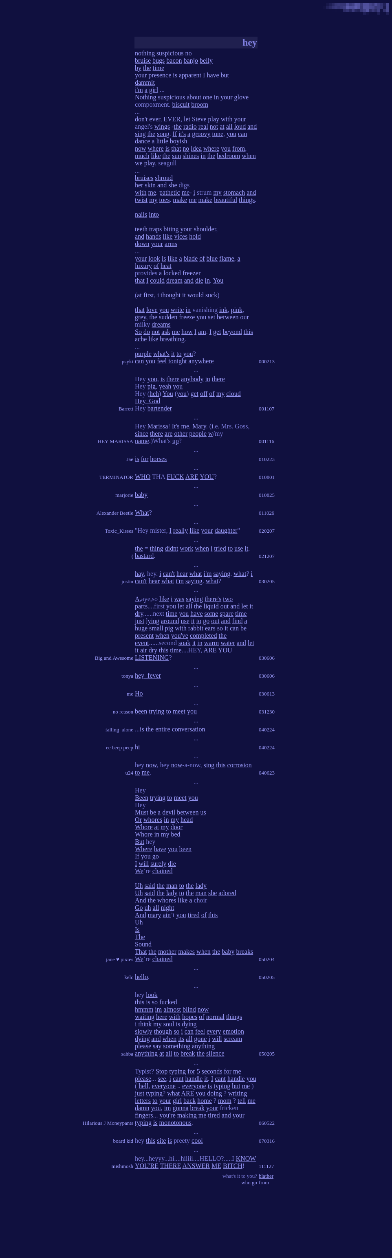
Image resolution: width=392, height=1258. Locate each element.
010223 (267, 459)
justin (127, 581)
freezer (191, 273)
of (202, 258)
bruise (143, 60)
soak (184, 642)
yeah (165, 386)
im (158, 1009)
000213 (267, 361)
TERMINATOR (116, 477)
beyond (232, 331)
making (187, 1115)
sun (176, 155)
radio (190, 126)
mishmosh (122, 1166)
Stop (161, 1071)
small (156, 628)
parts (141, 606)
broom (199, 104)
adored (227, 892)
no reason (123, 712)
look (154, 258)
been (141, 711)
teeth (141, 229)
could (157, 280)
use (238, 548)
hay (139, 573)
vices (180, 236)
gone (200, 1038)
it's (182, 133)
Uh (139, 885)
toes (164, 199)
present (144, 635)
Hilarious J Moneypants (108, 1123)
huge (141, 628)
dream (174, 280)
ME (216, 1165)
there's (213, 598)
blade (191, 258)
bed (175, 834)
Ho (139, 693)
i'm (139, 89)
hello (141, 976)
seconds (212, 1071)
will (144, 863)
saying (222, 573)
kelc (128, 977)
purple (143, 353)
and (252, 126)
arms (171, 243)
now (140, 148)
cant (178, 1078)
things (247, 199)
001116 (266, 441)
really (180, 530)
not (214, 126)
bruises (144, 177)
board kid (123, 1141)
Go (139, 907)
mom (224, 1100)
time (158, 67)
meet (179, 711)
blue (212, 258)
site (161, 1140)
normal (215, 1016)
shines (191, 155)
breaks (244, 951)
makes (186, 951)
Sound (143, 944)
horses (158, 458)
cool (197, 1140)
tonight (177, 361)
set (211, 317)
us (203, 812)
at (222, 126)
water (227, 642)
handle (194, 1078)
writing (237, 1093)
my (217, 192)
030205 (267, 581)
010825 (267, 495)
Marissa (158, 426)
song (163, 133)
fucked (168, 1002)
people (198, 433)
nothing (145, 53)
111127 (266, 1166)
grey (140, 317)
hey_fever (148, 675)
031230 (267, 712)
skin (150, 185)
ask (165, 331)
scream (233, 1038)
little (162, 141)
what (195, 573)
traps (155, 229)
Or (138, 819)
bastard (144, 555)
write (177, 309)
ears (210, 628)
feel (162, 361)
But (139, 841)
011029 (267, 513)
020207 (267, 531)
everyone (164, 1085)
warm (211, 642)
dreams (161, 324)
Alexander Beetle (114, 513)
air (143, 650)
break (188, 1053)
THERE (170, 1165)
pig (152, 386)
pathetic (169, 192)
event (142, 642)
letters (143, 1100)
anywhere (201, 361)
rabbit (195, 628)
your (141, 75)
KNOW (246, 1158)
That (141, 951)
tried (220, 548)
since (141, 433)
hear (182, 573)
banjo (191, 60)
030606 (267, 658)
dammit (145, 82)
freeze (187, 317)
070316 (267, 1141)
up (175, 440)
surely (158, 863)
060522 (267, 1123)
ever (154, 119)
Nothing (145, 97)
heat (166, 265)
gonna (180, 1107)
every (214, 1031)
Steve (199, 119)
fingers (144, 1115)
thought (171, 295)
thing (156, 548)
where (156, 148)
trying (156, 711)
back (189, 1100)
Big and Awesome (114, 658)
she (172, 185)
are (169, 433)
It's (176, 426)
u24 (130, 773)
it (184, 295)
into (154, 214)
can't (169, 573)
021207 (267, 556)
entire (162, 729)
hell (143, 1085)
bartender (160, 408)
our (244, 317)
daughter (226, 530)
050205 (267, 977)
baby (141, 494)
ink (223, 309)
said (150, 885)
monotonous (175, 1122)
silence (215, 1053)
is (175, 75)
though (163, 1031)
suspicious (170, 53)
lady (201, 885)
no (188, 53)
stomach (234, 192)
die (199, 280)
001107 (267, 409)
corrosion (239, 765)
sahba (127, 1054)
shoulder (205, 229)
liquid (210, 606)
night (167, 907)
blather (266, 1176)
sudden (168, 317)
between (227, 317)
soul (168, 1024)
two (228, 598)
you (231, 133)
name (142, 440)
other (180, 433)
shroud (164, 177)
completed (203, 635)
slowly (143, 1031)
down (142, 243)
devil (168, 812)
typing (177, 1071)
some (211, 613)
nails (141, 214)
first (148, 295)
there (172, 378)
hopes (189, 1016)
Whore (144, 826)
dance (142, 141)
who (245, 1182)
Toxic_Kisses (119, 531)
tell (242, 1100)
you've (179, 635)
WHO (142, 476)
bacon (174, 60)
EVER (172, 119)
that (176, 148)
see (162, 1078)
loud (240, 126)
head (187, 819)
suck (211, 295)
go (206, 620)
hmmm (144, 1009)
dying (189, 1024)
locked (172, 273)
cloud (233, 393)
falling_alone (119, 730)
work (186, 548)
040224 (267, 730)
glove (241, 97)
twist (141, 199)
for (145, 458)
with (226, 119)
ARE (191, 476)
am (202, 331)
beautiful (225, 199)
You (218, 280)
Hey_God (147, 400)
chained (162, 870)
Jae (129, 459)
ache (141, 339)
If (174, 133)
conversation (188, 729)
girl (153, 89)
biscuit (181, 104)
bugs (158, 60)
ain (167, 914)
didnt (171, 548)
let (187, 119)
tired (193, 914)
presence (159, 75)
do (146, 331)
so (220, 628)
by (138, 67)
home (204, 1100)
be (243, 628)
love (152, 309)
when (249, 155)
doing (214, 1093)
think (145, 1024)
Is (137, 929)
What (142, 512)
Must (141, 812)
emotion (233, 1031)
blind (189, 1009)
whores (152, 819)
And (140, 900)
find (237, 620)
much (142, 155)
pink (236, 309)
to (178, 353)
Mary (199, 426)
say (157, 1046)
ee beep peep (119, 747)
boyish (178, 141)
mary (154, 914)
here (161, 1016)
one (207, 97)
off (203, 393)
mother (167, 951)
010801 (267, 477)
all (229, 126)
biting (170, 229)
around (170, 620)
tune (218, 133)
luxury (143, 265)
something (176, 1046)
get (217, 331)
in (216, 97)
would (195, 295)
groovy (201, 133)
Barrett (126, 409)
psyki (127, 361)
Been (141, 797)
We (139, 870)
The (140, 936)
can (242, 133)
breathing (172, 339)
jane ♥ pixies (119, 959)
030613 (267, 694)
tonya (127, 676)
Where (143, 848)
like (156, 155)
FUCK (175, 476)
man (172, 885)
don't (141, 119)
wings (162, 126)
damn (142, 1107)
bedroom (228, 155)
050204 (267, 959)
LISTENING (152, 657)
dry (139, 613)
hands (153, 236)
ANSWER (196, 1165)
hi (137, 747)
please (143, 1046)
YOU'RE (147, 1165)
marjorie (124, 495)
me (152, 192)
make (180, 199)
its (181, 1038)
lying (152, 620)
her (139, 185)
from (238, 148)
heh (154, 393)
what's (161, 353)
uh (148, 907)
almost (172, 1009)
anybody (192, 378)
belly (206, 60)
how (187, 331)
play (214, 119)
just (139, 620)
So (138, 331)
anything (203, 1046)
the (147, 67)
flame (226, 258)
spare (226, 613)
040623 (267, 773)
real (203, 126)
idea (196, 148)
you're (167, 1115)
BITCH (232, 1165)
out (224, 606)
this (248, 331)
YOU (207, 476)
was (179, 598)
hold (194, 236)
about (194, 97)
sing (140, 133)
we (139, 163)
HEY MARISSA (115, 441)
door (177, 826)
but (225, 75)
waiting (144, 1016)
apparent (190, 75)
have (213, 75)
